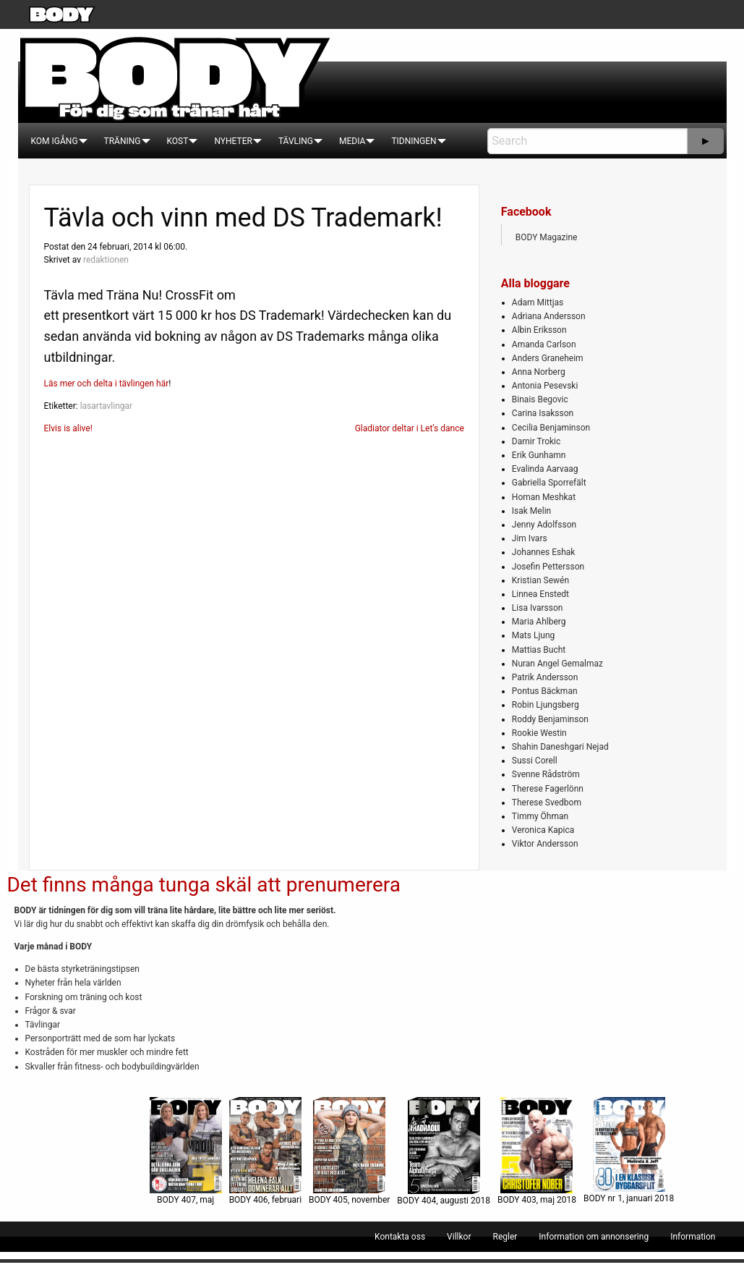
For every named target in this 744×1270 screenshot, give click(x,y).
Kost (178, 141)
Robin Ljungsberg (545, 705)
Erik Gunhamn (539, 455)
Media (352, 141)
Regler (504, 1237)
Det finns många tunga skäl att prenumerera (204, 885)
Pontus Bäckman (545, 691)
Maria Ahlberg (539, 622)
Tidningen (413, 141)
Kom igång (54, 141)
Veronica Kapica (543, 830)
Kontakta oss (400, 1237)
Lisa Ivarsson (537, 608)
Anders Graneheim (547, 358)
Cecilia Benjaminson (551, 428)
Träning (122, 141)
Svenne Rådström (546, 774)
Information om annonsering (594, 1237)
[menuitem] (54, 141)
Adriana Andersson (549, 316)
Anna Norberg (538, 372)
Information (692, 1237)
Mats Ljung (533, 635)
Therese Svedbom (546, 802)
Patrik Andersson (545, 677)
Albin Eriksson (539, 330)
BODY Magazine (547, 237)
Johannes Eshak (544, 552)
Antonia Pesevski (545, 386)
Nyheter (233, 141)
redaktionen (106, 260)
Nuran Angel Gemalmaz (557, 664)
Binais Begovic (540, 399)
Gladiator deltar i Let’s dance (409, 428)
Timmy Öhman (540, 816)
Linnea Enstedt (540, 594)
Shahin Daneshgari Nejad (560, 747)
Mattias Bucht (538, 650)
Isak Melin (531, 511)
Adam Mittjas (537, 302)
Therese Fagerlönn (547, 789)
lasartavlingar (106, 406)
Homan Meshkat (544, 497)
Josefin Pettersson (548, 567)
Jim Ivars (529, 538)
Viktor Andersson (545, 844)
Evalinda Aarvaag (545, 469)
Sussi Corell (534, 760)
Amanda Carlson (544, 344)
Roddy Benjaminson (550, 719)
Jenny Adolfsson (544, 525)
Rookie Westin (539, 733)
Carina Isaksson (542, 413)
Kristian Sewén (540, 580)
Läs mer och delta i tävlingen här (106, 383)
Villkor (459, 1237)
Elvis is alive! (68, 428)
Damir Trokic (536, 441)
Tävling (295, 141)
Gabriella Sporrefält (549, 483)
